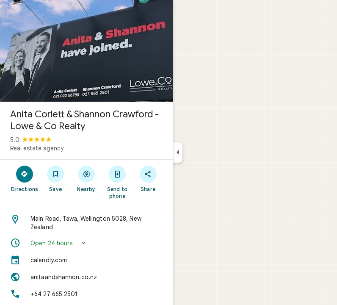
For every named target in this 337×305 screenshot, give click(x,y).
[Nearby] (86, 178)
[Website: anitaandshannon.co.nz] (86, 277)
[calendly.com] (86, 260)
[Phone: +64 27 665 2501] (86, 294)
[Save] (55, 178)
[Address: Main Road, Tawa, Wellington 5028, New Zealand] (86, 223)
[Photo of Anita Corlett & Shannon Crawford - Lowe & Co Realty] (86, 51)
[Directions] (24, 178)
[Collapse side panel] (177, 152)
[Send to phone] (117, 182)
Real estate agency (37, 148)
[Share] (148, 178)
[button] (86, 243)
